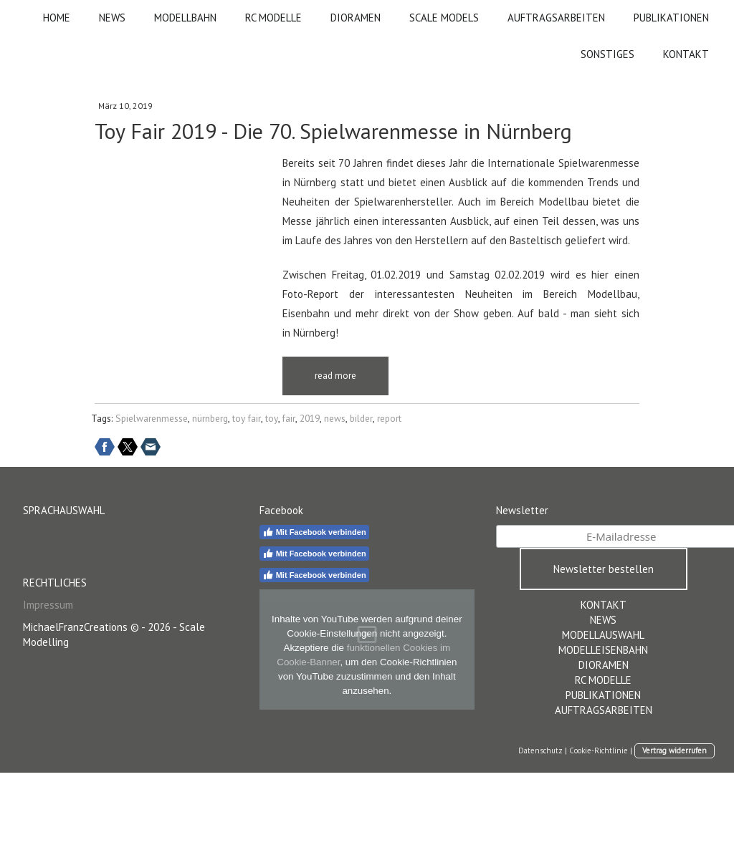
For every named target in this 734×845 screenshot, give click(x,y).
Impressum (48, 605)
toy (271, 419)
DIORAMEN (355, 17)
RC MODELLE (273, 17)
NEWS (112, 17)
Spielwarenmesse (151, 419)
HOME (56, 17)
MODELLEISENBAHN (603, 650)
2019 (310, 419)
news (334, 419)
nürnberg (210, 419)
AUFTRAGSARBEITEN (556, 17)
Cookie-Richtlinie (598, 750)
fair (288, 419)
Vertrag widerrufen (674, 750)
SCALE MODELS (444, 17)
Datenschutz (540, 750)
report (389, 419)
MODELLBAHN (185, 17)
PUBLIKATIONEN (671, 17)
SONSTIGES (607, 54)
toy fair (246, 419)
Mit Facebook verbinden (314, 532)
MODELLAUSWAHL (603, 635)
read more (335, 376)
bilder (361, 419)
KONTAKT (686, 54)
